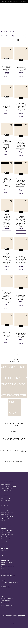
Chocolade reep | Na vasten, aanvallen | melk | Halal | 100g (21, 304)
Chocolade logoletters (6, 496)
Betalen (3, 572)
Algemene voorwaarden (7, 606)
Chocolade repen (5, 522)
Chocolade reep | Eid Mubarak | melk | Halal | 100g (21, 343)
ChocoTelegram (5, 549)
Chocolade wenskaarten (7, 524)
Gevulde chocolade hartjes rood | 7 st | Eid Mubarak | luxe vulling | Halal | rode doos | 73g (21, 264)
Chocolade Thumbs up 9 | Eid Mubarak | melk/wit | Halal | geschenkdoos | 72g (6, 146)
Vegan (2, 562)
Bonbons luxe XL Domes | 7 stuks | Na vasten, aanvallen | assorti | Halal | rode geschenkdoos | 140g (6, 302)
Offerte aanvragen (5, 576)
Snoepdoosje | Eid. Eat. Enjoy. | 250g (20, 69)
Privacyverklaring (5, 610)
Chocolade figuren (5, 518)
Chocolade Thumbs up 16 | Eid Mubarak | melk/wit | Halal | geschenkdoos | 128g (21, 108)
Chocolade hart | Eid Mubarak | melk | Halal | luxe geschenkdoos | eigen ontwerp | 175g (21, 186)
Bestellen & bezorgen (6, 570)
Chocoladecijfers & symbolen (8, 494)
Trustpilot (14, 439)
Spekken (3, 528)
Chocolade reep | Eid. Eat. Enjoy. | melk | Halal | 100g (6, 341)
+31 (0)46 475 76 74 (5, 595)
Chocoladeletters (5, 492)
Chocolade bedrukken (6, 538)
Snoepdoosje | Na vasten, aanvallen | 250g (6, 68)
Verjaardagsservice (5, 581)
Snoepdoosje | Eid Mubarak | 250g (6, 107)
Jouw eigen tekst (5, 506)
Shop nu (6, 77)
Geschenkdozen (5, 526)
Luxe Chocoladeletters (6, 498)
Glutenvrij (3, 558)
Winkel (3, 31)
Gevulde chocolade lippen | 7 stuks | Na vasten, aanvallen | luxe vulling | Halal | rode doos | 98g (7, 224)
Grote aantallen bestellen (7, 574)
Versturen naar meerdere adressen (10, 579)
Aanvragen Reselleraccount (8, 583)
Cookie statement (5, 608)
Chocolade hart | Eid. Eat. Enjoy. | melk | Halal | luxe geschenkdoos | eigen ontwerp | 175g (6, 185)
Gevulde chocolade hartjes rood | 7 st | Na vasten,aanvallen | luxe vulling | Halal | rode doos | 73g (21, 225)
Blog (2, 604)
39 (17, 362)
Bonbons (3, 515)
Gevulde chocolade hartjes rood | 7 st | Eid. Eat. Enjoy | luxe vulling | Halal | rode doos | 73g (6, 263)
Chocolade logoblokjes (7, 520)
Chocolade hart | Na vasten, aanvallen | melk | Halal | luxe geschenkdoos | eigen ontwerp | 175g (21, 147)
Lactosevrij (3, 560)
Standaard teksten (5, 508)
